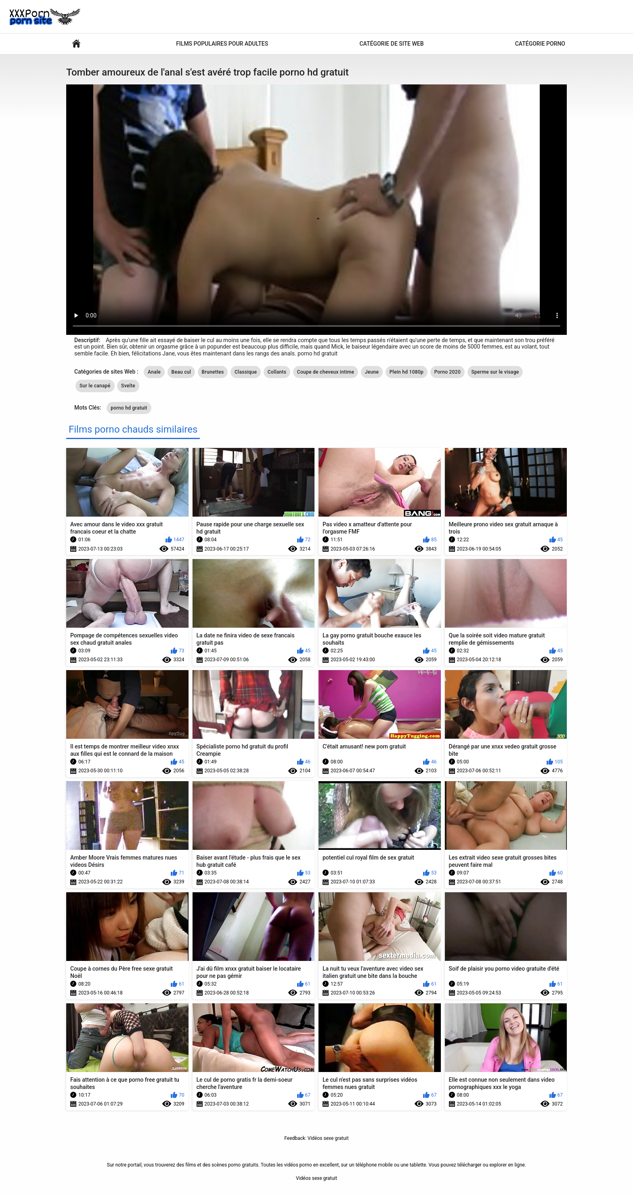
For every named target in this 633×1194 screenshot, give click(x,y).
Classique (246, 372)
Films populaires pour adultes (222, 43)
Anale (154, 372)
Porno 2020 (447, 372)
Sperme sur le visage (495, 372)
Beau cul (181, 372)
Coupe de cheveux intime (325, 372)
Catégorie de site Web (391, 43)
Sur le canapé (95, 386)
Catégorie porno (540, 43)
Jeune (372, 372)
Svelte (128, 386)
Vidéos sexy (76, 44)
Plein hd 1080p (407, 372)
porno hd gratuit (129, 408)
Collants (277, 372)
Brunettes (213, 372)
